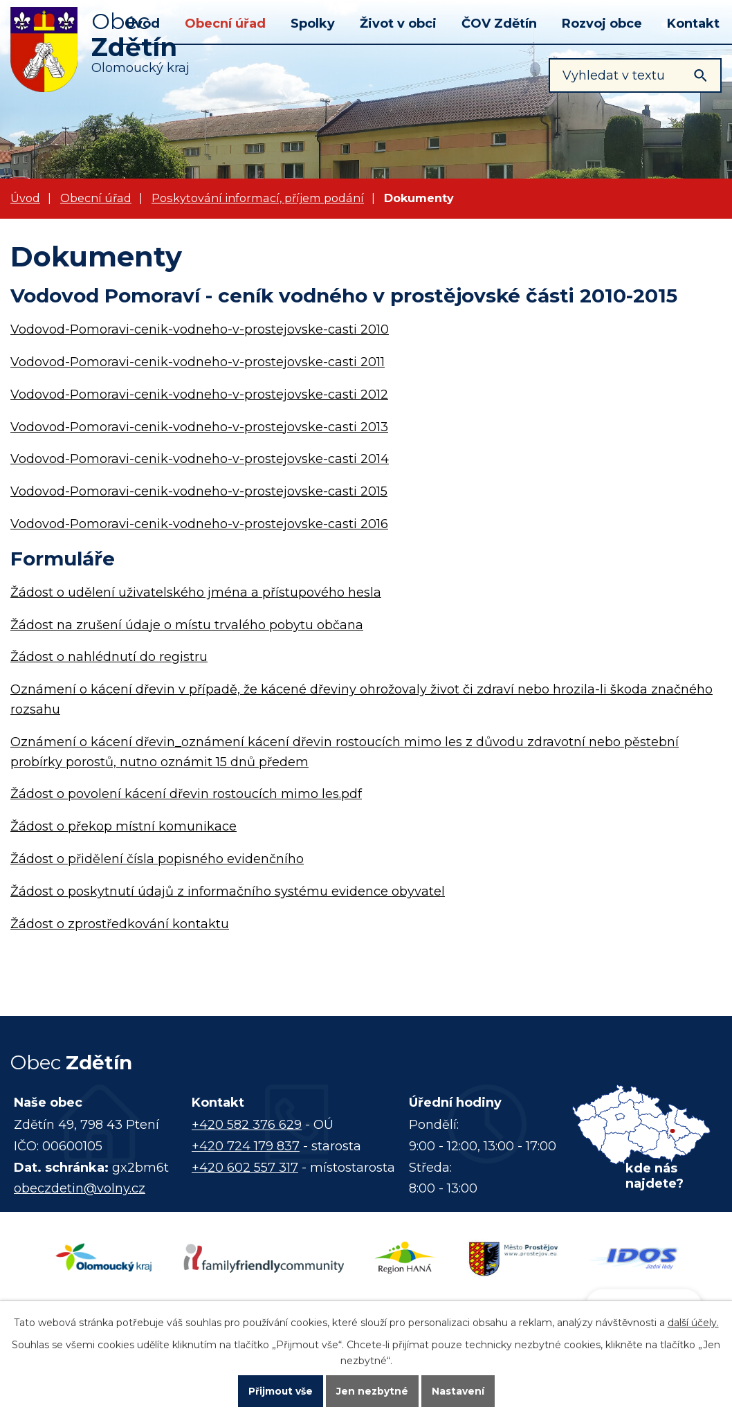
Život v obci (398, 23)
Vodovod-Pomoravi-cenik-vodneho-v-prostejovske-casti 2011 (197, 362)
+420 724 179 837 (246, 1146)
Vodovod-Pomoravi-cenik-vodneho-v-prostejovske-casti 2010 (199, 329)
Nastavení (458, 1390)
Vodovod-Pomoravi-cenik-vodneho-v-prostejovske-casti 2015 (198, 491)
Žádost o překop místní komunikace (123, 826)
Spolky (313, 23)
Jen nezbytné (372, 1390)
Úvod (25, 198)
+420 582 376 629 (247, 1124)
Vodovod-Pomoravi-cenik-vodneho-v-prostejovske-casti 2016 (199, 524)
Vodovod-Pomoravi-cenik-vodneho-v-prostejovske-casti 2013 (199, 427)
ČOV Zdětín (499, 23)
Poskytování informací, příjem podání (258, 198)
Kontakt (693, 23)
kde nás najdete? (654, 1176)
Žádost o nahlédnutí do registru (109, 656)
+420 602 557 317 (245, 1167)
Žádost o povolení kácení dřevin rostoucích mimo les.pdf (186, 793)
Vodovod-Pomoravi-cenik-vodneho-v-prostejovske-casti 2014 (199, 458)
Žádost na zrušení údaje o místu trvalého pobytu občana (186, 625)
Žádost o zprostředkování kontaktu (119, 924)
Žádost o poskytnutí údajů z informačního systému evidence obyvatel (227, 891)
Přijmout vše (280, 1390)
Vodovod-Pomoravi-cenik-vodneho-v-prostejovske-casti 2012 (199, 394)
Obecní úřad (225, 23)
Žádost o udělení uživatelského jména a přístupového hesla (195, 592)
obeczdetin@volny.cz (79, 1188)
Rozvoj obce (602, 23)
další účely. (693, 1321)
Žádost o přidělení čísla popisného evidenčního (157, 859)
